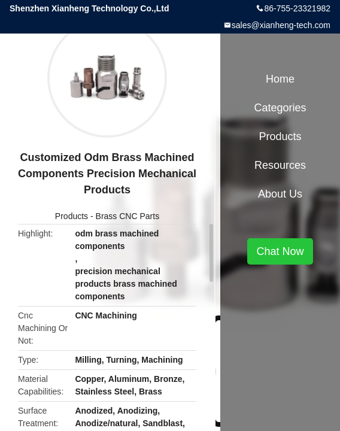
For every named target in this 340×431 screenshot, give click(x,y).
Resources (280, 165)
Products (71, 216)
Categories (280, 108)
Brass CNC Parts (128, 216)
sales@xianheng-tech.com (281, 25)
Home (280, 79)
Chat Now (279, 251)
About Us (280, 194)
